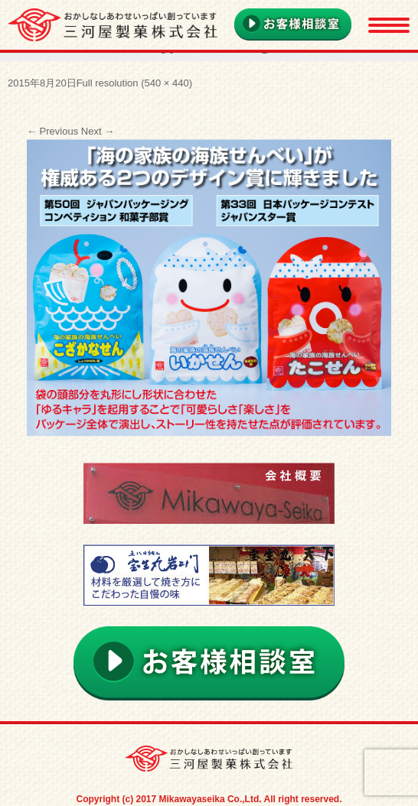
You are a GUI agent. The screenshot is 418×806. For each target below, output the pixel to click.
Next (97, 131)
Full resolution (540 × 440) (134, 83)
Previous (52, 131)
